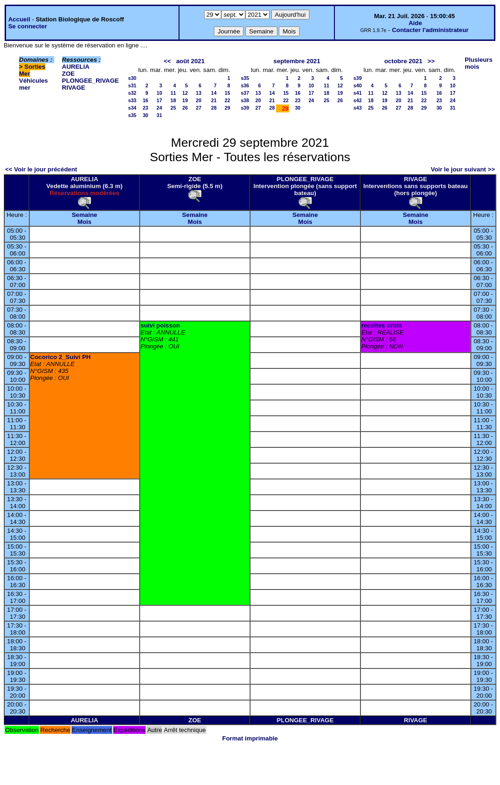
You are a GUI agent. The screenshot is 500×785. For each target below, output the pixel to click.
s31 (132, 85)
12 (185, 93)
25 (173, 108)
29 (227, 108)
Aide (415, 23)
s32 (132, 93)
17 (159, 100)
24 (159, 108)
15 (227, 93)
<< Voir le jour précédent (41, 169)
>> (431, 61)
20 (198, 100)
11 (173, 93)
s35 (132, 115)
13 (198, 93)
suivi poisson (160, 325)
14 (214, 93)
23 (145, 108)
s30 (132, 78)
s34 (132, 108)
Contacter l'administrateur (430, 29)
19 (185, 100)
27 (198, 108)
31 (159, 115)
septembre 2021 (297, 61)
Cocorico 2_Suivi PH (60, 356)
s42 (357, 100)
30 (145, 115)
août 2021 (190, 61)
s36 (245, 85)
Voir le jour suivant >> (463, 169)
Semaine (84, 214)
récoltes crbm (381, 325)
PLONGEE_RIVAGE (90, 80)
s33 (132, 100)
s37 (245, 93)
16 (145, 100)
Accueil (19, 19)
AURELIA (76, 66)
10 (159, 93)
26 (185, 108)
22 (227, 100)
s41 (357, 93)
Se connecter (27, 26)
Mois (84, 221)
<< (167, 61)
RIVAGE (73, 87)
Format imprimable (250, 738)
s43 (357, 108)
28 (214, 108)
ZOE (68, 73)
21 (214, 100)
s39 (245, 108)
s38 (245, 100)
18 (173, 100)
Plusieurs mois (479, 63)
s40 (357, 85)
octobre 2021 (403, 61)
